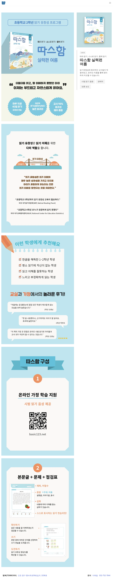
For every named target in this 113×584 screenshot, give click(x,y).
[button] (110, 3)
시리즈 (83, 52)
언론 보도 (85, 87)
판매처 (100, 81)
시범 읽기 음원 (87, 81)
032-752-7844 (104, 575)
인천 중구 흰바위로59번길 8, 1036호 (32, 575)
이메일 (95, 575)
